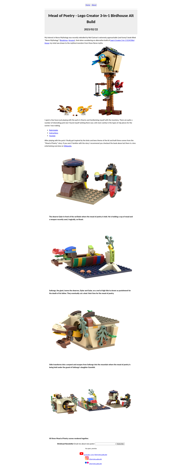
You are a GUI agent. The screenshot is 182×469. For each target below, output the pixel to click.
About (94, 5)
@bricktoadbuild (93, 459)
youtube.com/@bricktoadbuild (93, 455)
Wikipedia (68, 146)
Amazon (71, 40)
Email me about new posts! (75, 444)
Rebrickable (53, 130)
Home (88, 5)
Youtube (52, 136)
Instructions (53, 133)
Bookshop (64, 40)
